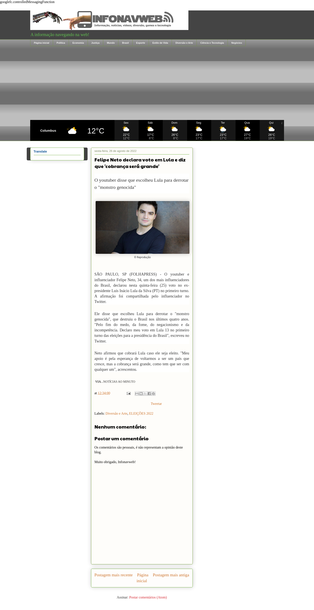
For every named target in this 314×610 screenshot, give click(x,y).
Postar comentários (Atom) (148, 597)
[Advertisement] (157, 83)
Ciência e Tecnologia (212, 43)
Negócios (236, 43)
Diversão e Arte (184, 43)
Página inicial (41, 43)
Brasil (125, 43)
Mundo (111, 43)
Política (60, 43)
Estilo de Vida (160, 43)
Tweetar (156, 404)
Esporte (140, 43)
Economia (78, 43)
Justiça (95, 43)
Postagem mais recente (114, 575)
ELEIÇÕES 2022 (141, 413)
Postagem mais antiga (171, 575)
